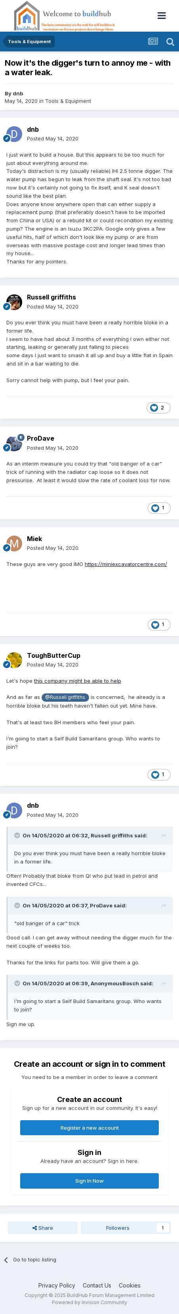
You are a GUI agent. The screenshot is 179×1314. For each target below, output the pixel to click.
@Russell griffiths (65, 697)
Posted (52, 138)
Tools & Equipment (68, 101)
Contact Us (97, 1285)
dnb (18, 93)
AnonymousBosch (115, 983)
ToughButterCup (53, 655)
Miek (34, 539)
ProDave (40, 438)
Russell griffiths (51, 297)
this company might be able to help (77, 681)
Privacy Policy (56, 1285)
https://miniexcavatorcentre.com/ (126, 564)
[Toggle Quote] (17, 835)
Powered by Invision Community (89, 1302)
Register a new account (90, 1128)
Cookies (130, 1285)
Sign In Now (89, 1181)
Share (42, 1228)
